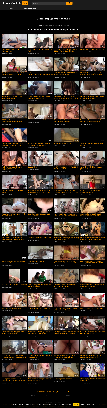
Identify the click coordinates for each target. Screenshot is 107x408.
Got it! (76, 404)
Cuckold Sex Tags (30, 8)
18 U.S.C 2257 (41, 392)
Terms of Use (66, 392)
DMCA (49, 392)
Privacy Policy (57, 392)
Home (10, 8)
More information (87, 404)
